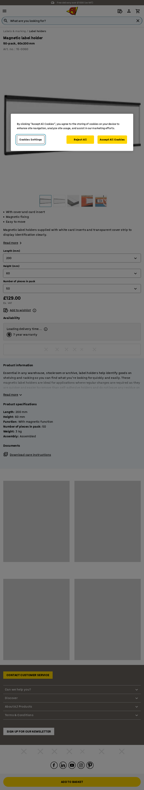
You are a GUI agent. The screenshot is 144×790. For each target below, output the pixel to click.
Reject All (80, 139)
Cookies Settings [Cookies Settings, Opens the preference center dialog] (30, 139)
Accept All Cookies (112, 139)
